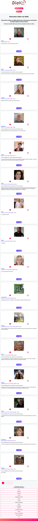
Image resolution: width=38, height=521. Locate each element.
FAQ (24, 519)
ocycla (2, 354)
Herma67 (3, 325)
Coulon (19, 504)
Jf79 (2, 211)
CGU (26, 519)
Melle (19, 498)
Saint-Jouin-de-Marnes (19, 513)
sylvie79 (2, 154)
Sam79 (2, 40)
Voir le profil (19, 51)
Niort (19, 489)
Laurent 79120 (3, 297)
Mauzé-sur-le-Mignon (19, 502)
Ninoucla (2, 268)
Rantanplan (3, 126)
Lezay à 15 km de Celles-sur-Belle (7, 298)
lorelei (2, 183)
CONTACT (35, 519)
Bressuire (19, 491)
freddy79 (2, 382)
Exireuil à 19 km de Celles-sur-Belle (7, 355)
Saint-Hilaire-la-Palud (19, 509)
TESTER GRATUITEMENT (19, 8)
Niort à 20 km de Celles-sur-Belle (7, 440)
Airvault (19, 500)
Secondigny (19, 506)
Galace (2, 240)
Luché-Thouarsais (19, 515)
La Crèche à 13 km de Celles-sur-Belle (7, 269)
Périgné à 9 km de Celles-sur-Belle (7, 212)
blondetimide (3, 439)
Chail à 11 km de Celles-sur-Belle (7, 241)
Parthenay (19, 493)
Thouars (19, 495)
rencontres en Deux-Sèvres (19, 487)
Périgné (19, 511)
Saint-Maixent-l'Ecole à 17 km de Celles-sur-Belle (9, 326)
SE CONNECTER (19, 11)
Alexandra (3, 97)
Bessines (19, 507)
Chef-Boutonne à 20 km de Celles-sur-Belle (8, 383)
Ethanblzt (3, 468)
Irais (19, 516)
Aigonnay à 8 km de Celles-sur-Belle (7, 184)
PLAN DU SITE (30, 519)
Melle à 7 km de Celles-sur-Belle (6, 70)
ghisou (2, 69)
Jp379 (2, 411)
